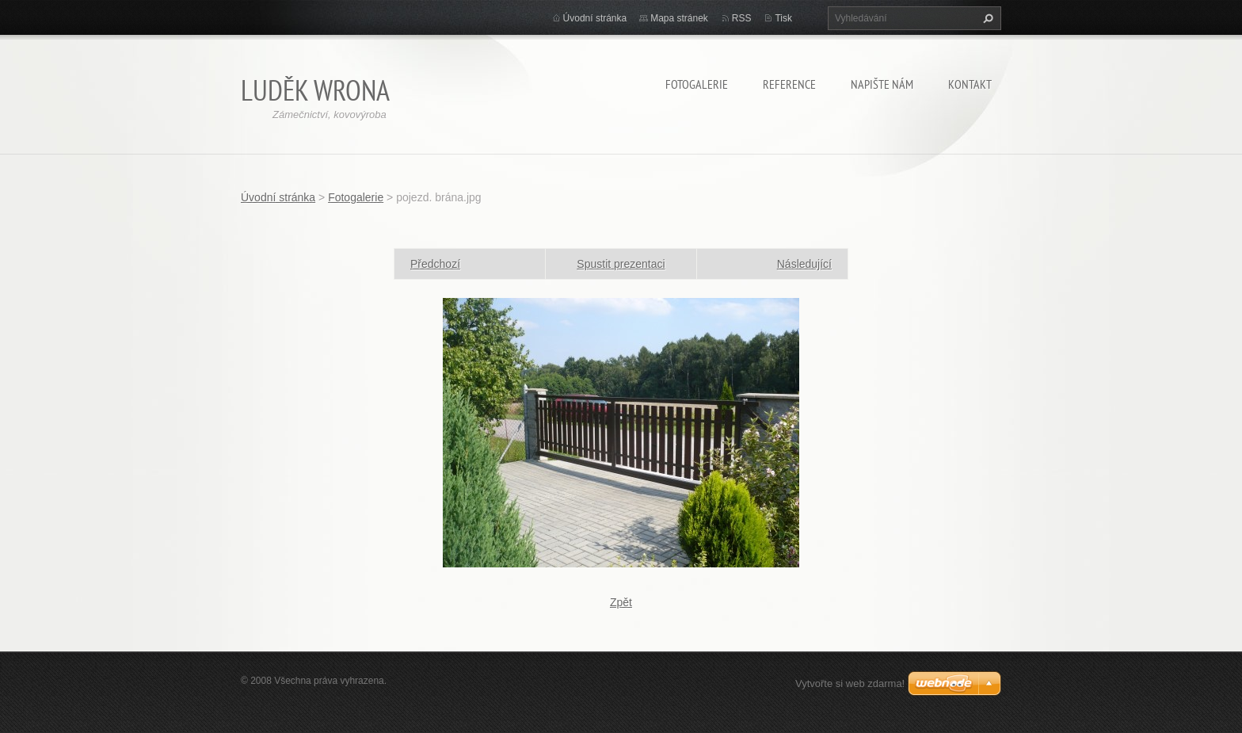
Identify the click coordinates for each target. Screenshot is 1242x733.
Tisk (783, 18)
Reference (789, 84)
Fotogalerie (696, 84)
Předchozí (435, 264)
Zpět (621, 602)
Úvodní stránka (595, 18)
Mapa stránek (679, 18)
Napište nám (882, 84)
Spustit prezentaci (621, 264)
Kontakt (970, 84)
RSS (742, 18)
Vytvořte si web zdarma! (850, 683)
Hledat (986, 18)
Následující (804, 264)
